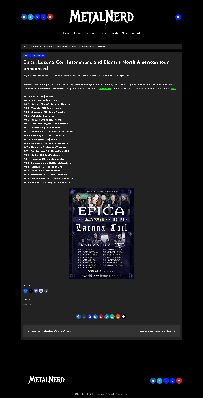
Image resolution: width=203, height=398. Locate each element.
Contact (136, 33)
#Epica (73, 76)
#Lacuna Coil (95, 76)
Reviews (102, 33)
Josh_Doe (36, 76)
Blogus (109, 394)
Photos (76, 33)
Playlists (114, 33)
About (125, 33)
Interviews (89, 33)
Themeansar (122, 394)
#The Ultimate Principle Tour (115, 76)
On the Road (38, 56)
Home (66, 33)
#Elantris (65, 76)
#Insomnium (83, 76)
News (27, 56)
